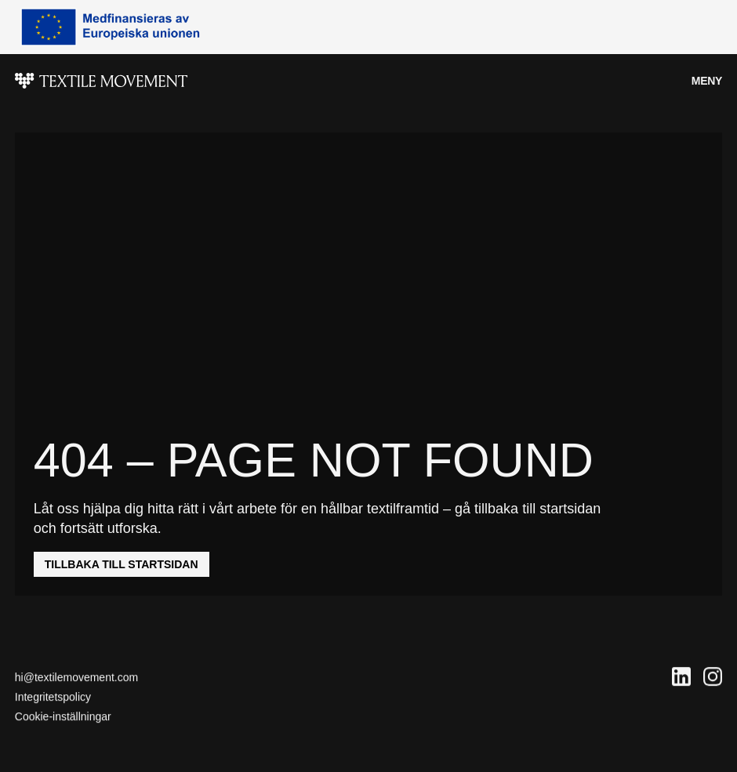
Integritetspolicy (53, 696)
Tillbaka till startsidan (121, 564)
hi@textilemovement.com (76, 677)
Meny (707, 80)
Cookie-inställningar (63, 717)
